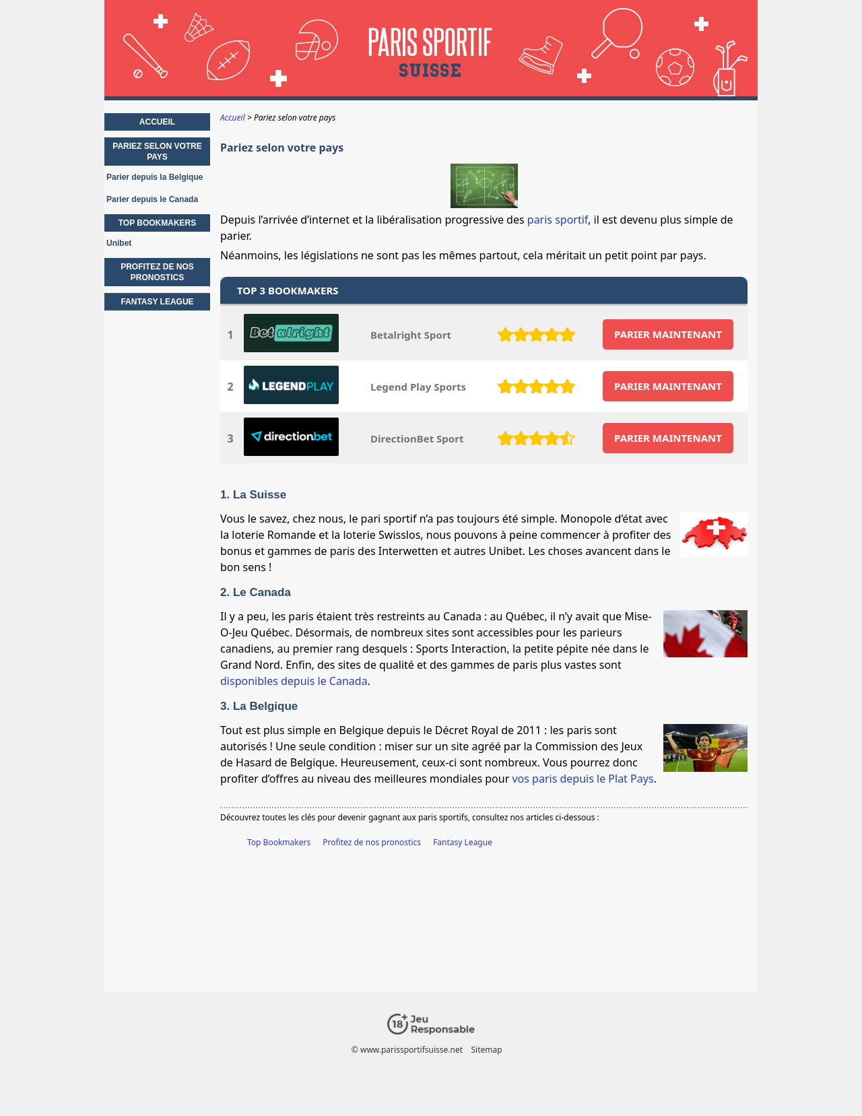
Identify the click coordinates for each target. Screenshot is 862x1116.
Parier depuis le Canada (152, 199)
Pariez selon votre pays (156, 151)
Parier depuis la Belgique (154, 177)
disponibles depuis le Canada (294, 681)
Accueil (157, 122)
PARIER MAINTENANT (668, 334)
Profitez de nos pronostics (372, 842)
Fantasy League (462, 842)
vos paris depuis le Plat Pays (582, 778)
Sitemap (486, 1049)
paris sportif (557, 219)
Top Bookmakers (278, 842)
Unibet (118, 243)
